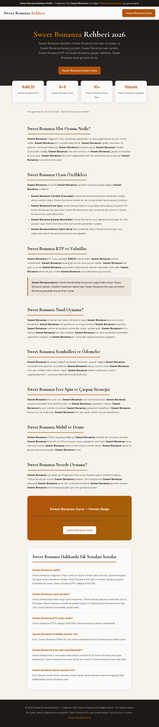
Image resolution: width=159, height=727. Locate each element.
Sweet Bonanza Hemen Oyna (79, 70)
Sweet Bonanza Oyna (111, 3)
